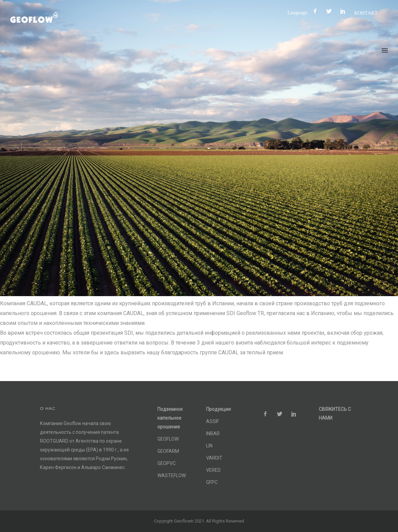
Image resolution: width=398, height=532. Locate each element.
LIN (209, 445)
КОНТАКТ (366, 12)
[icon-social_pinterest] (344, 11)
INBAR (213, 433)
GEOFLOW (168, 439)
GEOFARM (168, 451)
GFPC (212, 482)
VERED (213, 470)
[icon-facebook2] (316, 11)
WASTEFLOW (171, 475)
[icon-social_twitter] (330, 11)
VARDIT (214, 458)
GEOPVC (166, 463)
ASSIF (212, 421)
